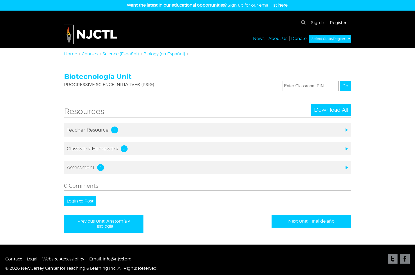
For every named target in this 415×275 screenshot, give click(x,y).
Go (345, 85)
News (258, 38)
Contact (13, 259)
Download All (331, 110)
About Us (277, 38)
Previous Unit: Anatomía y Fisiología (104, 224)
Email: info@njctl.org (110, 259)
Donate (298, 38)
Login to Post (80, 201)
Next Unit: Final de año (311, 221)
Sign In (318, 22)
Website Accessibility (63, 259)
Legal (32, 259)
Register (338, 22)
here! (283, 5)
